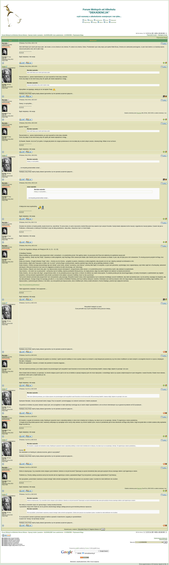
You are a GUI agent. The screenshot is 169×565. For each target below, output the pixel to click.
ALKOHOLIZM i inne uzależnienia (53, 35)
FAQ (85, 20)
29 (156, 33)
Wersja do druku (163, 539)
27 (152, 33)
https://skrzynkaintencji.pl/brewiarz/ (29, 285)
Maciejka (4, 43)
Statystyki (112, 20)
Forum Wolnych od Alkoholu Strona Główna (14, 35)
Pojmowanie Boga (78, 35)
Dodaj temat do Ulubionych (160, 538)
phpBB (77, 548)
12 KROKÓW (68, 35)
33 (163, 33)
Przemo (87, 548)
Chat (106, 22)
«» (150, 33)
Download (112, 22)
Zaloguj (94, 22)
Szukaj (90, 20)
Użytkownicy (98, 20)
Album (100, 22)
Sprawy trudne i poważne (35, 35)
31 (159, 33)
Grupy (105, 20)
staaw (4, 66)
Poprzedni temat (152, 35)
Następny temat (162, 35)
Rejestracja (86, 22)
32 (161, 33)
